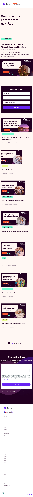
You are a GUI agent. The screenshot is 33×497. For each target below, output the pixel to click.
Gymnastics (5, 429)
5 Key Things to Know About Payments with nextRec (13, 323)
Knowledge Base (6, 464)
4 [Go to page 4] (18, 343)
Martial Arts (5, 423)
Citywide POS (5, 435)
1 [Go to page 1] (12, 343)
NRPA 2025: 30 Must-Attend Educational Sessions (13, 262)
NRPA (4, 258)
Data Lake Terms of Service (7, 485)
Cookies (5, 479)
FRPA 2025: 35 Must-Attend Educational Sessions (13, 200)
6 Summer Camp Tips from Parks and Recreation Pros (14, 292)
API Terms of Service (6, 483)
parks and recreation (8, 133)
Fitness (4, 425)
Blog (4, 452)
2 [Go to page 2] (14, 343)
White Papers (5, 456)
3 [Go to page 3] (16, 343)
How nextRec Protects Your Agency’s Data (11, 169)
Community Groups (6, 466)
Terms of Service (6, 481)
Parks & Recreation (6, 38)
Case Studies (5, 454)
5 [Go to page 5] (20, 343)
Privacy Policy (6, 379)
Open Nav (30, 3)
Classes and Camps (6, 421)
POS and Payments (6, 437)
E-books (5, 460)
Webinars (5, 458)
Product (5, 165)
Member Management (6, 433)
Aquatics (5, 427)
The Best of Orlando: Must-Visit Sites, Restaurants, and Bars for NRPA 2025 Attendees (16, 138)
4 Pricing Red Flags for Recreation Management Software (15, 231)
